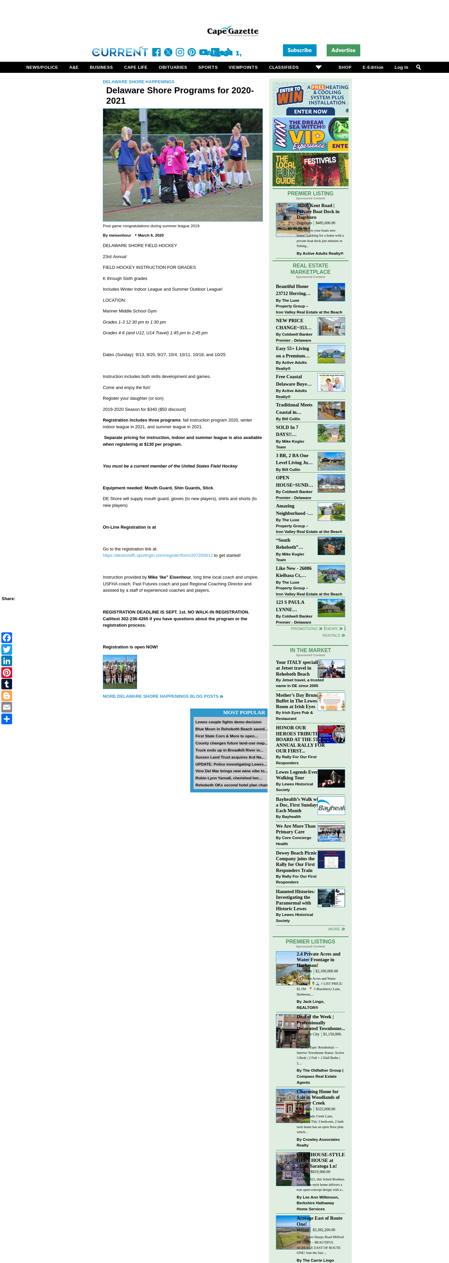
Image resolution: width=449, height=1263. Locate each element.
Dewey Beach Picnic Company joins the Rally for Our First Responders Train (296, 861)
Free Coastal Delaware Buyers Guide (293, 381)
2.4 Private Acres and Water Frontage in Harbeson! (318, 959)
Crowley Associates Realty (318, 1142)
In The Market (310, 650)
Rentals (331, 635)
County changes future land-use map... (231, 743)
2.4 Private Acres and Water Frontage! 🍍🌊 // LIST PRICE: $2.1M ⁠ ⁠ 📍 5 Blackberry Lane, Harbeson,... (320, 986)
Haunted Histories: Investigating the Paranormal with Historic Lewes (295, 900)
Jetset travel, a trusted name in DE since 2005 (300, 683)
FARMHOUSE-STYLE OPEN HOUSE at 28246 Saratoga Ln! (321, 1160)
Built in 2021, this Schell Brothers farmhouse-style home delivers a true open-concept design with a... (320, 1184)
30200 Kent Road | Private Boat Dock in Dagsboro (318, 211)
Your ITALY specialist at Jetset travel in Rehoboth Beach (298, 668)
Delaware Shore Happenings (138, 81)
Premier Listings (310, 941)
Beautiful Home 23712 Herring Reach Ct (292, 290)
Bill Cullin (291, 419)
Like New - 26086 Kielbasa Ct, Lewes (294, 572)
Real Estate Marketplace (310, 269)
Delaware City (308, 1034)
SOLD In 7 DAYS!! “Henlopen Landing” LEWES (287, 431)
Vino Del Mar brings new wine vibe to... (231, 771)
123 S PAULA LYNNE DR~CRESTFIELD (294, 606)
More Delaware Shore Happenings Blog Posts (161, 696)
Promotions (304, 628)
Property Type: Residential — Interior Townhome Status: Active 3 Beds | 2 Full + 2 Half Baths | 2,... (320, 1055)
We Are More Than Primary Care (296, 828)
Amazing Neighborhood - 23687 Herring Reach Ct (292, 510)
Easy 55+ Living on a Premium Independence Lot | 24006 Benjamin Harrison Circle (294, 352)
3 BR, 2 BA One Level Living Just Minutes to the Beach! (294, 460)
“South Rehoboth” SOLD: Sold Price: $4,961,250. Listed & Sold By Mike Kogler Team (294, 544)
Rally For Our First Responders (296, 760)
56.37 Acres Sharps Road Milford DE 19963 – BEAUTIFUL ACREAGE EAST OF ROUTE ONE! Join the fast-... (320, 1245)
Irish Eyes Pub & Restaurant (294, 715)
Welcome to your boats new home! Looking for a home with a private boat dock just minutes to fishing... (320, 238)
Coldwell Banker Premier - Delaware (294, 337)
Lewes (302, 1172)
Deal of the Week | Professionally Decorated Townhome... (321, 1022)
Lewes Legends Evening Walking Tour (300, 774)
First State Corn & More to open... (226, 736)
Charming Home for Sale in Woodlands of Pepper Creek (318, 1097)
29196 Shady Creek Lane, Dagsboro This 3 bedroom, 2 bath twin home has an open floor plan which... (320, 1124)
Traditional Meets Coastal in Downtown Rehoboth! (294, 409)
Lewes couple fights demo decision (228, 722)
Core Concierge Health (293, 840)
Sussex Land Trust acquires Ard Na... (229, 757)
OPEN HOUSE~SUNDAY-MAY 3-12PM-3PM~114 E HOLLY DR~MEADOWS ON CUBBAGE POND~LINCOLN (294, 482)
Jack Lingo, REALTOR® (311, 1004)
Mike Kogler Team (290, 444)
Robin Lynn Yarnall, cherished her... (228, 778)
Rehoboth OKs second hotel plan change (233, 785)
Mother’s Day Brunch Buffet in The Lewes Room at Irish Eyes (298, 700)
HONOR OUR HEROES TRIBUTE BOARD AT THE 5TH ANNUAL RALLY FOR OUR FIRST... (300, 739)
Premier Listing (311, 193)
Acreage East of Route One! (319, 1220)
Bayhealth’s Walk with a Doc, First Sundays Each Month (299, 804)
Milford (303, 1230)
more (334, 929)
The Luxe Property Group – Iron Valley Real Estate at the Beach (309, 306)
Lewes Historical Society (294, 787)
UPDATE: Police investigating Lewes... (231, 764)
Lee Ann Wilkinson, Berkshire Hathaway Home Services (318, 1203)
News (332, 628)
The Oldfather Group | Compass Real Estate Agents (320, 1076)
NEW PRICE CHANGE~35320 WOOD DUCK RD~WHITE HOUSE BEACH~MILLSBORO (294, 325)
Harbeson (304, 971)
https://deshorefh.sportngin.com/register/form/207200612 (158, 555)
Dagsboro (304, 223)
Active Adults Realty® (323, 253)
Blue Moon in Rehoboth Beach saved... (231, 729)
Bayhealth (291, 816)
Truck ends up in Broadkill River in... (229, 750)
